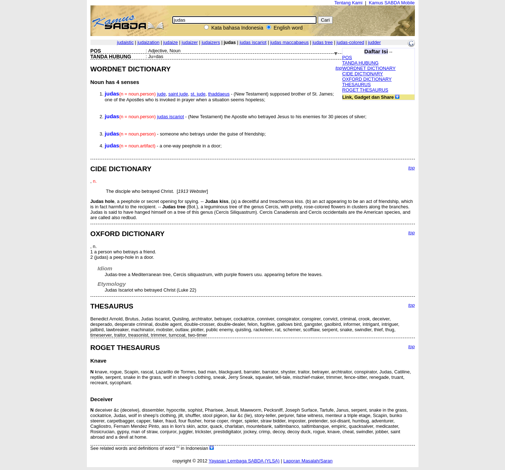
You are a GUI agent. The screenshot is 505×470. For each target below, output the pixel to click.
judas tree (323, 42)
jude (161, 94)
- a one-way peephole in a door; (163, 145)
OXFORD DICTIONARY (367, 79)
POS (347, 57)
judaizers (210, 42)
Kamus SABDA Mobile (392, 2)
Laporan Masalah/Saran (308, 461)
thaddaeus (219, 94)
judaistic (125, 42)
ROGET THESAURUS (365, 90)
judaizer (190, 42)
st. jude (198, 94)
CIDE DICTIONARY (362, 73)
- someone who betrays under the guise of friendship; (185, 134)
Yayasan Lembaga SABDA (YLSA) (244, 461)
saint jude (178, 94)
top (339, 68)
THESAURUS (356, 84)
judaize (170, 42)
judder (374, 42)
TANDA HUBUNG (360, 63)
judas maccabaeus (289, 42)
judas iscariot (253, 42)
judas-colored (350, 42)
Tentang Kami (348, 2)
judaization (148, 42)
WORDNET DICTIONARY (369, 68)
